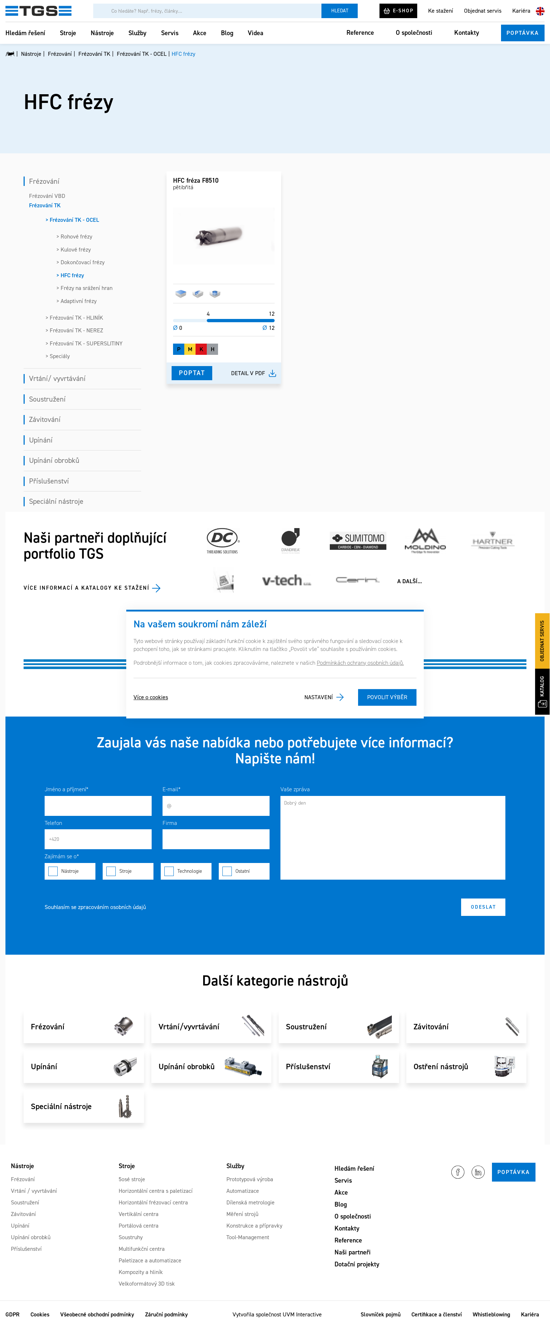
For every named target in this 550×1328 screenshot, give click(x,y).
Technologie (186, 871)
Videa (255, 33)
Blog (227, 33)
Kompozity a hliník (141, 1272)
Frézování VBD (47, 196)
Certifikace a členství (436, 1314)
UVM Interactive (302, 1314)
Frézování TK (45, 205)
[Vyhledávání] (207, 11)
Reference (360, 32)
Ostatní (244, 871)
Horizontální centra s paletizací (156, 1191)
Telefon (53, 823)
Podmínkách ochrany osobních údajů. (360, 663)
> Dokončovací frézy (80, 262)
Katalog (542, 691)
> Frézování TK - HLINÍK (74, 317)
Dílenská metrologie (250, 1202)
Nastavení (318, 697)
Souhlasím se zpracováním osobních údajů (95, 907)
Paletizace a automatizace (150, 1260)
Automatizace (242, 1191)
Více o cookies (151, 697)
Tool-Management (247, 1237)
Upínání (41, 440)
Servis (169, 33)
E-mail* (172, 789)
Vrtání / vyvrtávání (34, 1191)
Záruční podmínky (166, 1314)
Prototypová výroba (249, 1179)
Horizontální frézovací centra (153, 1202)
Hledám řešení (25, 33)
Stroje (68, 33)
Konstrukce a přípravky (254, 1225)
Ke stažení (440, 10)
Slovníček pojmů (381, 1314)
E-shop (398, 10)
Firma (170, 823)
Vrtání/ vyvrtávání (57, 378)
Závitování (45, 419)
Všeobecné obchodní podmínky (97, 1314)
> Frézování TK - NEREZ (74, 330)
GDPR (12, 1314)
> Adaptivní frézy (76, 301)
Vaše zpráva (295, 789)
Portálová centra (139, 1225)
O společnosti (414, 32)
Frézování (44, 181)
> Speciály (57, 356)
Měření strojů (242, 1214)
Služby (137, 33)
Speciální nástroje (56, 501)
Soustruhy (131, 1237)
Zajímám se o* (62, 856)
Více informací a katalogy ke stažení (86, 588)
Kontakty (466, 32)
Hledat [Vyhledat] (339, 10)
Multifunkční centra (142, 1249)
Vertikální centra (139, 1214)
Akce (199, 33)
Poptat (192, 373)
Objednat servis (482, 10)
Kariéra (521, 10)
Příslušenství (49, 481)
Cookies (39, 1314)
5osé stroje (132, 1179)
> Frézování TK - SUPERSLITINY (84, 343)
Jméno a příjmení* (67, 789)
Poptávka (522, 33)
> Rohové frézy (74, 236)
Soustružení (47, 399)
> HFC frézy (70, 275)
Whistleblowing (491, 1314)
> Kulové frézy (73, 249)
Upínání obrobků (54, 460)
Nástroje (102, 33)
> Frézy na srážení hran (84, 288)
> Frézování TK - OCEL (72, 220)
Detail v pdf (248, 373)
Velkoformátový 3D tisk (147, 1283)
